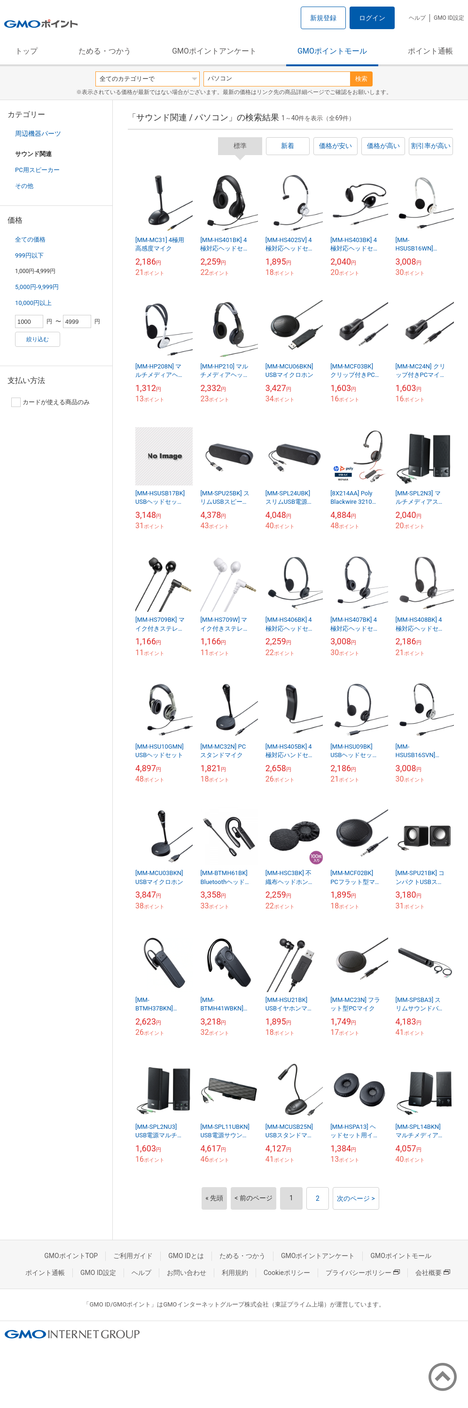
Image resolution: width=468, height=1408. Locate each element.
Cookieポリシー (287, 1272)
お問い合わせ (186, 1272)
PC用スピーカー (37, 169)
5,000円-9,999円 (37, 286)
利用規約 (235, 1272)
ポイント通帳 (430, 51)
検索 (361, 78)
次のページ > (356, 1198)
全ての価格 (30, 239)
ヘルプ (417, 18)
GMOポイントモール (332, 51)
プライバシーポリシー (363, 1272)
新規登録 (323, 18)
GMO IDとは (186, 1255)
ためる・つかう (104, 51)
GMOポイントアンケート (214, 51)
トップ (26, 51)
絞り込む (37, 339)
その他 (24, 185)
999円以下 (29, 255)
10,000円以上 (33, 302)
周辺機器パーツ (38, 133)
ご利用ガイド (133, 1255)
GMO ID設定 (449, 18)
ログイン (372, 18)
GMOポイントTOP (71, 1255)
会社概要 (432, 1272)
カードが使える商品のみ (50, 402)
